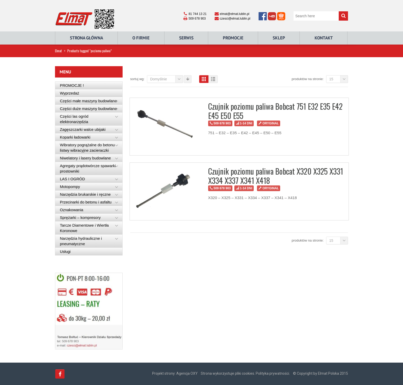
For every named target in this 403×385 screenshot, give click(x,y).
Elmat (58, 50)
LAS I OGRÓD (72, 179)
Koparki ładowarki (75, 137)
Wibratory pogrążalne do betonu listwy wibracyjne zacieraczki (87, 147)
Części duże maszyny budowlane (88, 108)
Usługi (65, 251)
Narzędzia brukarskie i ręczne (85, 194)
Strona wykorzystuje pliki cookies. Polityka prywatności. (245, 373)
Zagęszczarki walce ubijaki (83, 129)
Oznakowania (71, 210)
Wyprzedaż (69, 93)
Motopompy (70, 186)
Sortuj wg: (137, 79)
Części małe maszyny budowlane (88, 101)
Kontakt (324, 38)
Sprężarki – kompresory (80, 217)
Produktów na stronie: (308, 79)
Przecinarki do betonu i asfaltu (86, 202)
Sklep (279, 38)
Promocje (233, 38)
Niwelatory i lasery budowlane (85, 158)
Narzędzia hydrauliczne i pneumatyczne (81, 241)
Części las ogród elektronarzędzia (74, 119)
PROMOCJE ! (72, 85)
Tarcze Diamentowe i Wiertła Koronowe (84, 228)
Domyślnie (166, 79)
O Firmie (141, 38)
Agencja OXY (187, 373)
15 (338, 79)
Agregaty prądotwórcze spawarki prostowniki (88, 168)
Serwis (186, 38)
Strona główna (86, 38)
